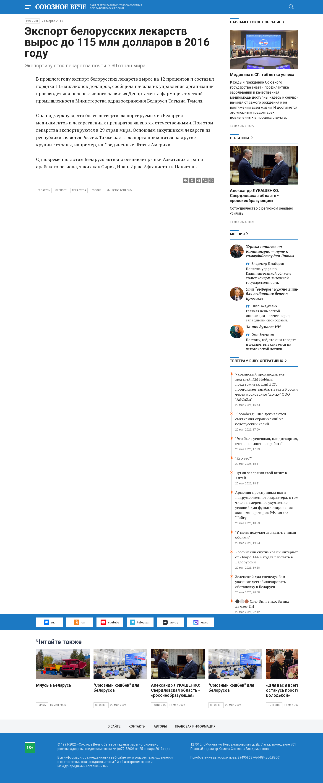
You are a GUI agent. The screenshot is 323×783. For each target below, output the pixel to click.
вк (49, 622)
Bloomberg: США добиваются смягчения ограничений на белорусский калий (260, 418)
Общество (274, 705)
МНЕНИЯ (237, 234)
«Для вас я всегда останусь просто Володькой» (284, 690)
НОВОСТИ (32, 21)
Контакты (137, 726)
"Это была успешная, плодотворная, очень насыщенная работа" (266, 441)
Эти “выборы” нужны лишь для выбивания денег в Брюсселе (272, 293)
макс (200, 622)
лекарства (79, 190)
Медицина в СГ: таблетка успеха (262, 74)
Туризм (42, 705)
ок (79, 622)
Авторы (160, 726)
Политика (240, 138)
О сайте (113, 726)
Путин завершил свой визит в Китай (261, 475)
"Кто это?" (243, 458)
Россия (96, 190)
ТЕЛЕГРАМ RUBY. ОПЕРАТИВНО (256, 361)
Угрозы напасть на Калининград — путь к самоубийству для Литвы (270, 251)
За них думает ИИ (263, 326)
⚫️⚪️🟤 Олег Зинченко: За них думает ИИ (262, 604)
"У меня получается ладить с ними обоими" (265, 535)
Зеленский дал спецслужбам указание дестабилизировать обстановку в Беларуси (260, 581)
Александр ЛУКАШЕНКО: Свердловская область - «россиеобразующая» (254, 195)
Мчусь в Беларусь (53, 685)
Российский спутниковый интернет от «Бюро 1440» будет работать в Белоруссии (266, 557)
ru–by (170, 622)
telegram (140, 622)
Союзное (101, 705)
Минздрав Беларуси (120, 190)
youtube (110, 622)
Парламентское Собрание (255, 22)
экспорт (60, 190)
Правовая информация (195, 726)
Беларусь (44, 190)
